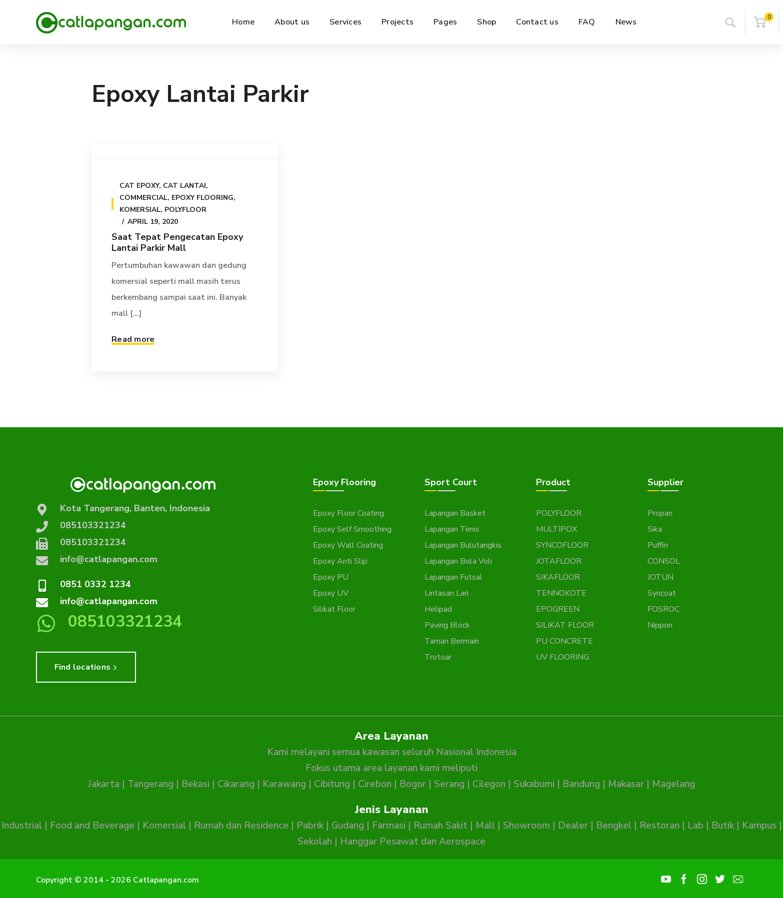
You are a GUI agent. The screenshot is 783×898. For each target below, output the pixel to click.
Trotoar (438, 657)
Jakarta (104, 784)
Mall (485, 825)
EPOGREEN (558, 609)
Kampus (759, 825)
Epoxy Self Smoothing (352, 529)
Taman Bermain (451, 641)
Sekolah (315, 841)
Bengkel (614, 825)
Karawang (284, 784)
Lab (696, 825)
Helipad (438, 609)
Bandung (581, 784)
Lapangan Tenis (452, 529)
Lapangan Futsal (453, 577)
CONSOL (664, 561)
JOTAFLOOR (559, 561)
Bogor (413, 784)
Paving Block (447, 625)
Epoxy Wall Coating (348, 545)
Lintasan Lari (446, 593)
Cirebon (375, 784)
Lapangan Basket (455, 513)
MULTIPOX (556, 529)
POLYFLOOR (559, 513)
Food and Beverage (92, 825)
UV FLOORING (562, 657)
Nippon (660, 625)
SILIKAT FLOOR (565, 625)
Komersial (140, 209)
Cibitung (332, 784)
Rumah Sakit (441, 825)
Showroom (526, 825)
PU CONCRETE (564, 641)
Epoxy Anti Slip (340, 561)
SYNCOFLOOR (562, 545)
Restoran (660, 825)
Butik (723, 825)
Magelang (673, 784)
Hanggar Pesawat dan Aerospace (413, 841)
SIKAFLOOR (558, 577)
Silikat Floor (334, 609)
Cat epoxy (139, 185)
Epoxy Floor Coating (348, 513)
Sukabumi (534, 784)
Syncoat (662, 593)
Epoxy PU (330, 577)
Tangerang (151, 784)
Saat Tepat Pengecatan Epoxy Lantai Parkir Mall (177, 242)
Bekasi (196, 784)
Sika (655, 529)
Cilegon (489, 784)
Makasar (626, 784)
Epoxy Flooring (203, 197)
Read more (133, 339)
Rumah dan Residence (241, 825)
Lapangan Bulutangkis (463, 545)
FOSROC (664, 609)
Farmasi (389, 825)
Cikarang (236, 784)
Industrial (22, 825)
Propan (660, 513)
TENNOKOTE (561, 593)
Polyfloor (185, 209)
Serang (449, 784)
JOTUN (661, 577)
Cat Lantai (184, 185)
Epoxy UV (330, 593)
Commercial (144, 197)
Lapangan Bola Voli (458, 561)
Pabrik (310, 825)
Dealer (573, 825)
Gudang (348, 825)
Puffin (658, 545)
